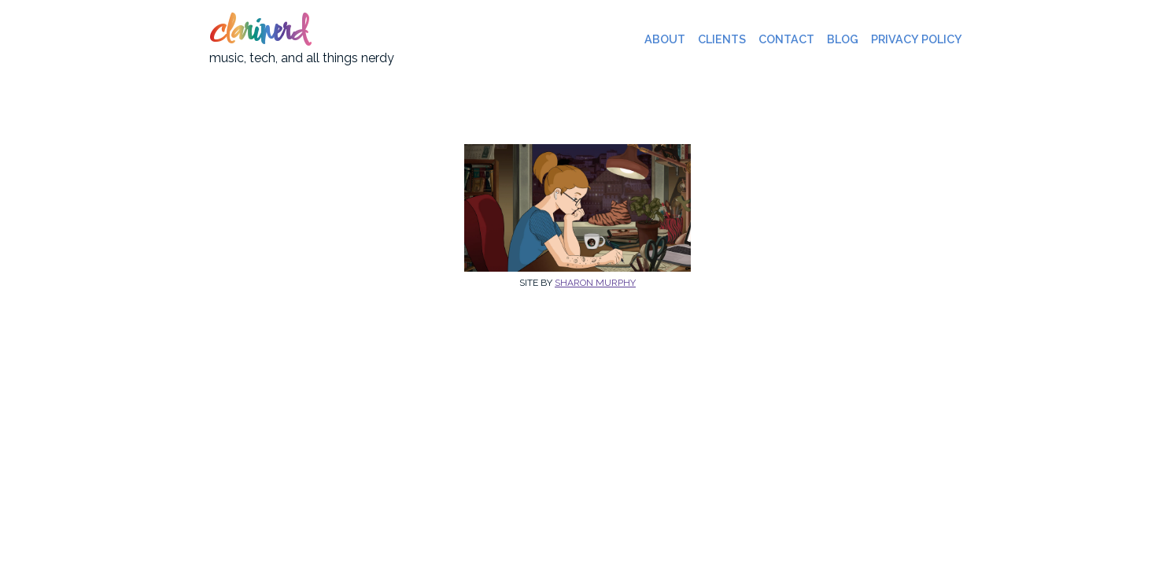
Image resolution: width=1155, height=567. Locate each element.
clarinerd (258, 33)
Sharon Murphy (595, 282)
